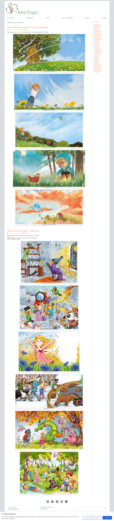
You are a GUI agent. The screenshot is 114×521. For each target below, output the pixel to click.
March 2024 (97, 46)
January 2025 (97, 32)
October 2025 (97, 24)
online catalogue (67, 18)
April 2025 (97, 29)
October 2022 (97, 71)
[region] (57, 516)
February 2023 (98, 65)
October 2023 (97, 53)
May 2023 (97, 59)
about (87, 18)
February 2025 (98, 31)
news (47, 18)
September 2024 (98, 39)
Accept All (107, 517)
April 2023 (97, 61)
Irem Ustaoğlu (19, 32)
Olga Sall (9, 236)
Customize (87, 517)
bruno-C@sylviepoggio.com (14, 509)
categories (30, 18)
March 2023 (97, 63)
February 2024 (98, 48)
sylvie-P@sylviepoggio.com (13, 508)
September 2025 (98, 26)
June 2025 (97, 27)
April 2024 (97, 44)
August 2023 (97, 54)
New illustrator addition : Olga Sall (22, 231)
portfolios (10, 18)
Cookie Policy (12, 518)
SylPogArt (24, 29)
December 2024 (98, 34)
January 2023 (97, 66)
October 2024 (97, 38)
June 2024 (97, 41)
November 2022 (98, 70)
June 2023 (97, 58)
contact (104, 18)
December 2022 (98, 68)
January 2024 (97, 49)
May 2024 (97, 43)
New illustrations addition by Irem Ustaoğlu (27, 27)
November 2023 (98, 51)
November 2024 (98, 36)
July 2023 (97, 56)
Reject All (97, 517)
